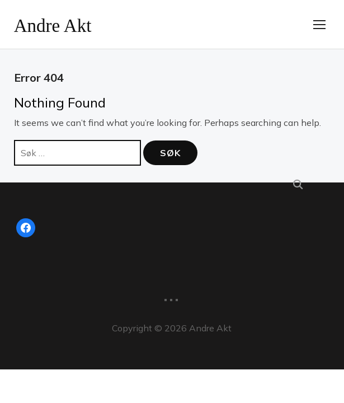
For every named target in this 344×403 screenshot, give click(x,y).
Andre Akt (61, 24)
